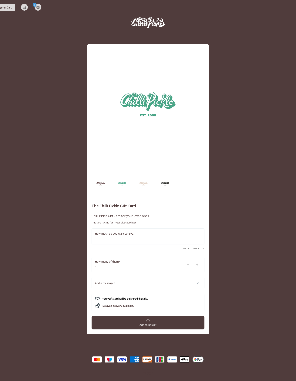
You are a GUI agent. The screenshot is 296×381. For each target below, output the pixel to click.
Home (275, 7)
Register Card (255, 7)
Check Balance (221, 7)
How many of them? (107, 261)
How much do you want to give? (114, 233)
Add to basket (148, 325)
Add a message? (105, 283)
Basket (288, 7)
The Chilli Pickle (21, 7)
